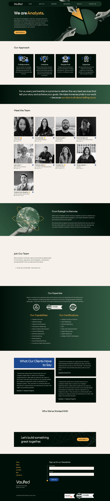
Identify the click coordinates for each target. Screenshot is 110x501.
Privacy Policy (32, 499)
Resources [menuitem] (67, 4)
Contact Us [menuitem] (92, 4)
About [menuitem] (18, 469)
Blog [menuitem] (17, 476)
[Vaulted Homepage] (19, 4)
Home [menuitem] (30, 4)
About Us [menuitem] (41, 4)
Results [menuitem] (79, 4)
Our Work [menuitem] (18, 474)
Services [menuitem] (53, 4)
